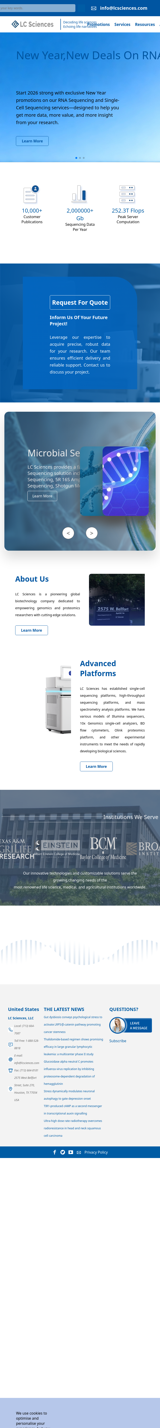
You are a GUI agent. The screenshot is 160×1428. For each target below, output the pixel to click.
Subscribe (117, 1040)
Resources (145, 24)
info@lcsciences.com (123, 8)
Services (122, 24)
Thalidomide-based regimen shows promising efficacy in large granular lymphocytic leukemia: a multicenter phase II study (73, 1046)
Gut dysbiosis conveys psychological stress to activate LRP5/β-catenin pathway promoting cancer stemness (73, 1024)
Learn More (32, 141)
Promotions (98, 24)
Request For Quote (80, 302)
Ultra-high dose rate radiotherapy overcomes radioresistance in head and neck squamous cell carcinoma (73, 1128)
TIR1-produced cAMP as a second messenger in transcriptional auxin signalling (73, 1109)
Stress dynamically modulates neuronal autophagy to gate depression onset (69, 1095)
